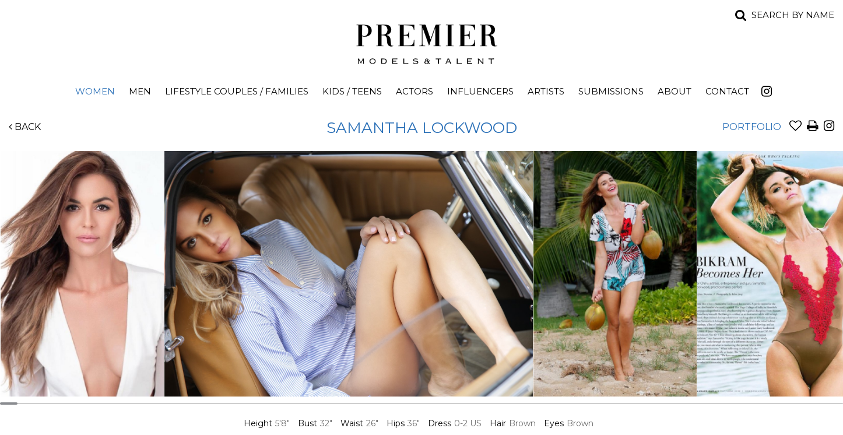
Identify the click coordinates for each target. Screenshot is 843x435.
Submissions (611, 91)
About (674, 91)
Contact (727, 91)
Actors (414, 91)
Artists (546, 91)
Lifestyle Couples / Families (236, 91)
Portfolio (751, 126)
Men (140, 91)
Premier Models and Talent (421, 42)
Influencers (480, 91)
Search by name (792, 14)
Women (95, 91)
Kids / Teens (352, 91)
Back (25, 126)
